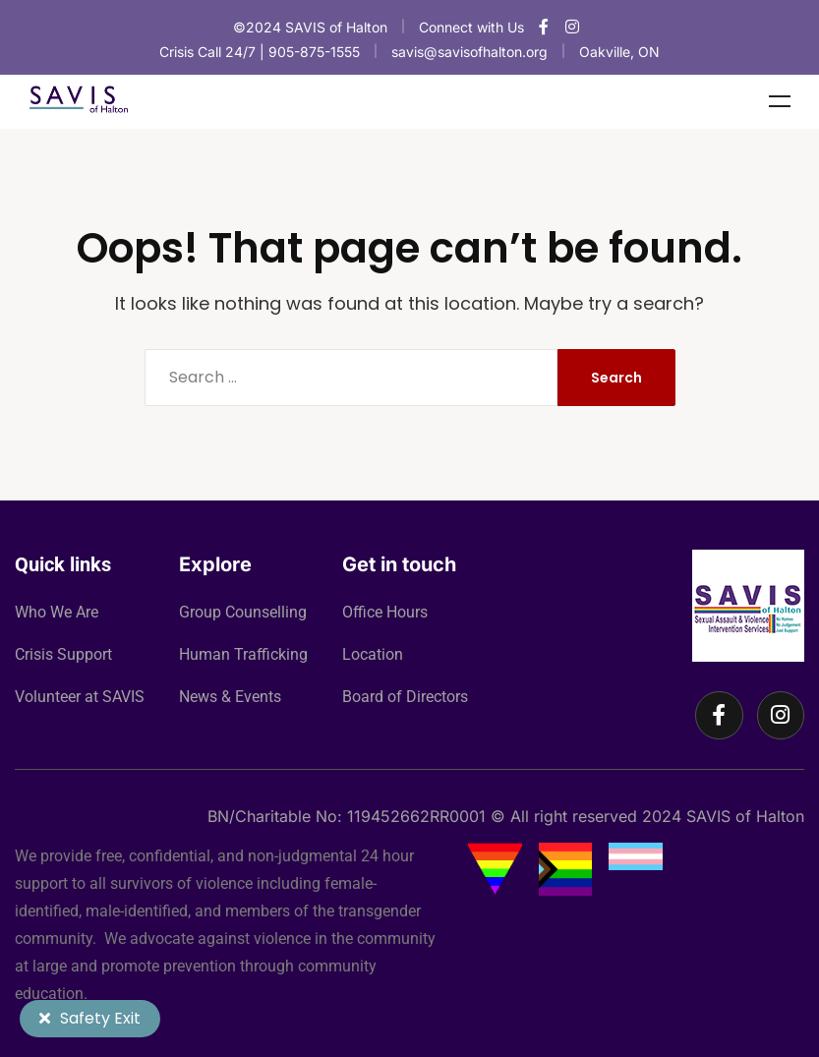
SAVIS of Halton (745, 816)
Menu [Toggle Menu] (779, 101)
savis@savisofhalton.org (469, 51)
